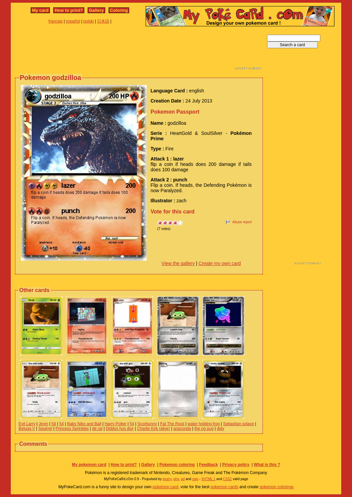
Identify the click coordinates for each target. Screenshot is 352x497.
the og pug (204, 428)
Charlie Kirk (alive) (153, 428)
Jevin (43, 423)
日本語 (103, 21)
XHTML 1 (208, 479)
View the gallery (178, 263)
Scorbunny (147, 423)
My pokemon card (89, 464)
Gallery (96, 10)
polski (88, 21)
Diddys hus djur (120, 428)
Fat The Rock (172, 423)
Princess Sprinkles (72, 428)
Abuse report (242, 222)
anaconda (182, 428)
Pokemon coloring (177, 464)
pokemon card (165, 487)
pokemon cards (224, 487)
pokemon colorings (277, 487)
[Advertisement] (139, 50)
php (176, 479)
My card (40, 10)
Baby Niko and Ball (84, 423)
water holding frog (204, 423)
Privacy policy (236, 464)
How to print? (69, 10)
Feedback (208, 464)
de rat (97, 428)
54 (54, 423)
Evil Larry (27, 423)
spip (195, 479)
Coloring (119, 10)
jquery (167, 479)
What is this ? (267, 464)
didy (220, 428)
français (56, 21)
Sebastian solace (238, 423)
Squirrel (45, 428)
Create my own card (220, 263)
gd (183, 479)
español (73, 21)
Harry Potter (115, 423)
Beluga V (27, 428)
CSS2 (227, 479)
